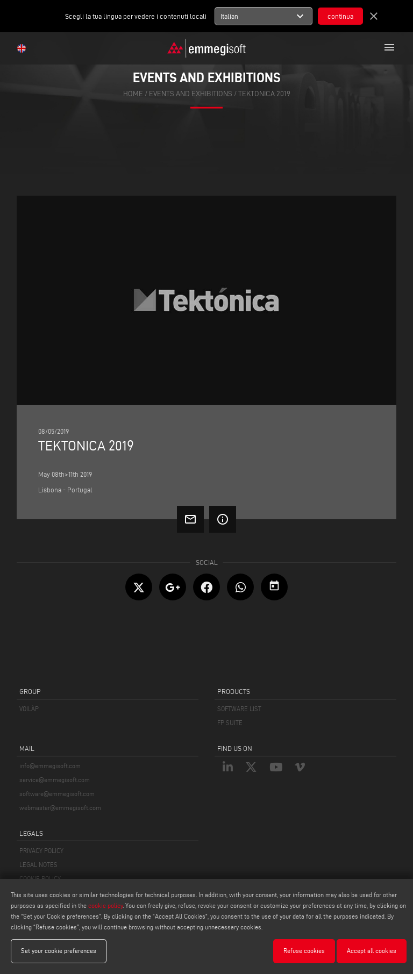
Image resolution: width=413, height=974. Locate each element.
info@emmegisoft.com (50, 765)
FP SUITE (230, 722)
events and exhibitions (190, 93)
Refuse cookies (304, 950)
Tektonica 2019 (264, 93)
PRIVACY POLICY (41, 850)
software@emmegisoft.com (57, 793)
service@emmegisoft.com (54, 779)
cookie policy (105, 905)
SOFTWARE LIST (239, 708)
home (133, 93)
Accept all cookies (371, 950)
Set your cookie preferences (58, 950)
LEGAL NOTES (38, 864)
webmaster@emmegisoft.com (60, 807)
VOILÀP (29, 708)
